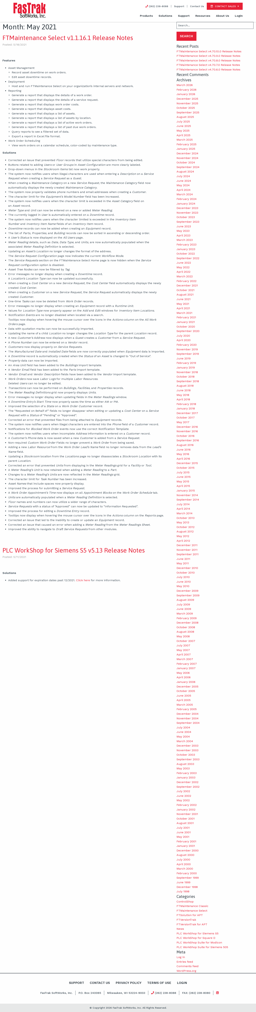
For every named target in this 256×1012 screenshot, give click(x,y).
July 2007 (183, 645)
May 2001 (183, 836)
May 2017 (183, 422)
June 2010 (184, 581)
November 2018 (187, 372)
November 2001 (187, 814)
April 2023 (183, 235)
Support (179, 6)
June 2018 (184, 390)
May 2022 (183, 267)
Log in (181, 957)
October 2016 (185, 436)
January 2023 (186, 249)
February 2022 (186, 281)
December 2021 (187, 285)
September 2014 (188, 499)
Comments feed (188, 966)
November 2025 (187, 103)
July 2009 (183, 604)
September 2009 (188, 595)
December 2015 (187, 463)
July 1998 (183, 891)
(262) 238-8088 (163, 993)
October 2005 (186, 691)
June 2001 (184, 832)
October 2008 (186, 627)
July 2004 (183, 727)
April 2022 (183, 271)
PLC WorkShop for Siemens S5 (197, 933)
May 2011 (183, 563)
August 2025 (185, 117)
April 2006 (184, 677)
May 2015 (183, 481)
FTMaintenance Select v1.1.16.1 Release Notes (67, 37)
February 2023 (186, 244)
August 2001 (185, 823)
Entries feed (185, 961)
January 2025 (186, 148)
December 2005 (187, 686)
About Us (222, 15)
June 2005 (184, 695)
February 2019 (186, 363)
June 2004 (184, 732)
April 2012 (183, 540)
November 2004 (188, 718)
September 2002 (188, 786)
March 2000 (185, 868)
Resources (202, 15)
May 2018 (183, 395)
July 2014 (183, 504)
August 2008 (185, 631)
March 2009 (185, 613)
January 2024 (186, 203)
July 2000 (183, 859)
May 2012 (183, 536)
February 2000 (187, 873)
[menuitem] (146, 16)
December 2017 (187, 413)
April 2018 (183, 399)
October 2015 (185, 467)
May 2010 (183, 586)
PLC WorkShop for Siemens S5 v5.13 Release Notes (73, 550)
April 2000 (184, 864)
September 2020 (188, 331)
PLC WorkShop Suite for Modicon (199, 942)
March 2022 (185, 276)
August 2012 (185, 531)
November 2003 (187, 750)
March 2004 (185, 741)
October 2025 (186, 107)
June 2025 (184, 126)
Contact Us (197, 6)
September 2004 (188, 723)
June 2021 (184, 299)
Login (239, 15)
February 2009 (187, 618)
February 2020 (187, 344)
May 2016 (183, 454)
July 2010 (183, 577)
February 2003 (187, 773)
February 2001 (186, 841)
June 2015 (184, 476)
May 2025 (183, 130)
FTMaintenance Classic (192, 906)
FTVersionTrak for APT (192, 924)
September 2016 (188, 440)
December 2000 (188, 850)
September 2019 (188, 353)
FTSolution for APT (190, 915)
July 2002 (183, 791)
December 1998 (187, 887)
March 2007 (185, 659)
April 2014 (183, 508)
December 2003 (187, 745)
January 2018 (186, 408)
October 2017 (186, 417)
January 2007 (186, 668)
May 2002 (183, 800)
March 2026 (185, 85)
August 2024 (185, 171)
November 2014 (187, 495)
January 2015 (186, 490)
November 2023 (187, 212)
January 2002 (186, 809)
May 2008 (183, 636)
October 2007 (186, 641)
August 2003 (185, 764)
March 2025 (185, 139)
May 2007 (183, 650)
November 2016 (187, 431)
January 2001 (186, 846)
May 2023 (183, 230)
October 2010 (186, 572)
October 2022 (186, 253)
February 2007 (187, 663)
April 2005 (184, 700)
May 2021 (183, 303)
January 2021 (186, 322)
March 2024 (185, 194)
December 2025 (187, 98)
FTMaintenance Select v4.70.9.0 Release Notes (208, 55)
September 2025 (188, 112)
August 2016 (185, 445)
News (180, 928)
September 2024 (188, 167)
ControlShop (185, 901)
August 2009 (185, 600)
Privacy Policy (128, 983)
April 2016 (183, 458)
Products (146, 15)
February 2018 (186, 404)
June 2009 (184, 609)
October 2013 (185, 518)
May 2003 (183, 768)
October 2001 (186, 818)
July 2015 (183, 472)
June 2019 (184, 358)
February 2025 (186, 144)
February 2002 (187, 805)
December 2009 (187, 590)
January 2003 (186, 777)
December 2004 (188, 713)
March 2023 (185, 240)
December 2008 (187, 622)
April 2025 (183, 135)
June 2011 (183, 559)
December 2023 (187, 208)
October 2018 (185, 376)
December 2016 (187, 426)
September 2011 (188, 554)
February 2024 (187, 199)
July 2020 (183, 335)
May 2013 (183, 522)
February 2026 (186, 89)
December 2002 (187, 782)
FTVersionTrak (186, 919)
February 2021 (186, 317)
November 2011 (187, 549)
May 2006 (183, 672)
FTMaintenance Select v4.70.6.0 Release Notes (208, 69)
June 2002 (184, 795)
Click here (83, 580)
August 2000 (185, 855)
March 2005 (185, 704)
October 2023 (186, 217)
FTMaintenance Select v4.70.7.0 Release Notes (208, 65)
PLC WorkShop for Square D (196, 938)
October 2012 (185, 527)
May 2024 (183, 185)
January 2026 (186, 94)
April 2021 (183, 308)
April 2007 (184, 654)
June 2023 (184, 226)
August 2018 (185, 385)
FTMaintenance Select (192, 910)
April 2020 (184, 340)
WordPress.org (186, 970)
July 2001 (183, 827)
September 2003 (188, 759)
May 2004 (183, 736)
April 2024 (184, 190)
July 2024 (183, 176)
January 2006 (186, 682)
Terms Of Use (159, 983)
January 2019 (186, 367)
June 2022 (184, 262)
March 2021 (184, 313)
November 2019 (187, 349)
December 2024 (187, 153)
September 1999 (188, 877)
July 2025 (183, 121)
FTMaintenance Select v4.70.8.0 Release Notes (208, 60)
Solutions (165, 15)
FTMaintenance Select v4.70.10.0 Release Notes (209, 51)
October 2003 (186, 754)
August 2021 (185, 294)
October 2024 (186, 162)
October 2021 (185, 290)
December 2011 (187, 545)
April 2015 (183, 486)
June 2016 (184, 449)
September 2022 (188, 258)
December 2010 (187, 568)
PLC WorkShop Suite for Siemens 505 (202, 947)
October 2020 (186, 326)
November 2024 (187, 158)
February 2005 (187, 709)
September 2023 (188, 221)
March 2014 (185, 513)
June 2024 (184, 180)
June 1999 (183, 882)
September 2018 (188, 381)
